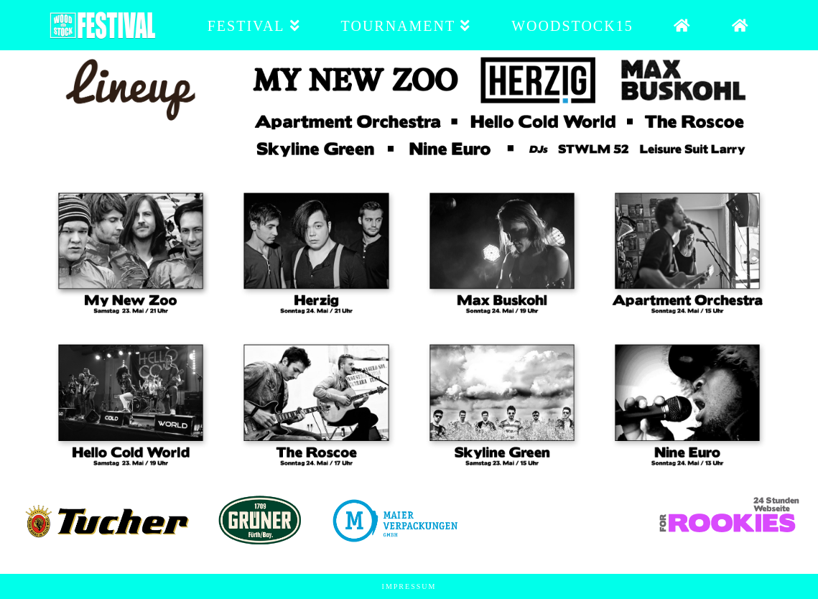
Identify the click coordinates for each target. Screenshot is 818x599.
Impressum (409, 586)
